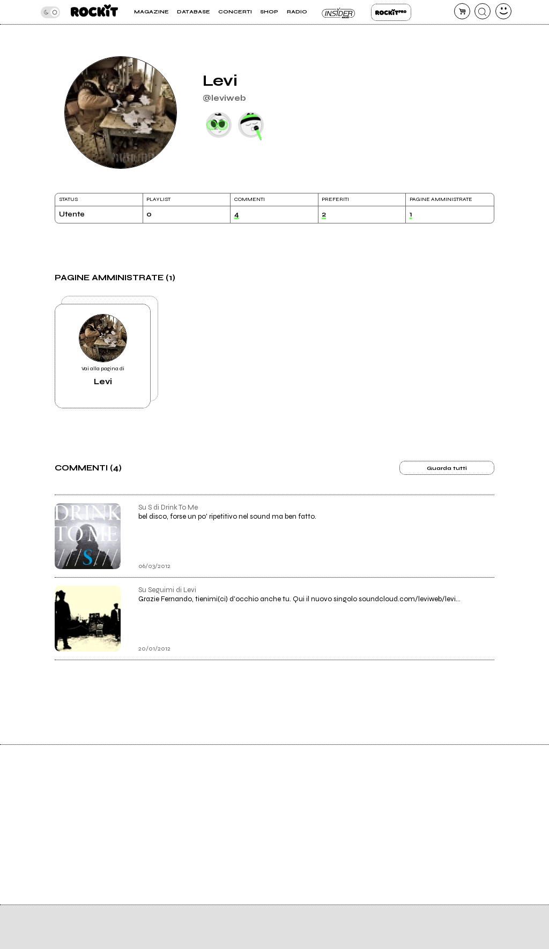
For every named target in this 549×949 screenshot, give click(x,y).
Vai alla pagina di (102, 350)
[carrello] (462, 11)
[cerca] (482, 11)
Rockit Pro (391, 12)
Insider (339, 12)
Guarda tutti (447, 468)
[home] (94, 12)
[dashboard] (503, 11)
